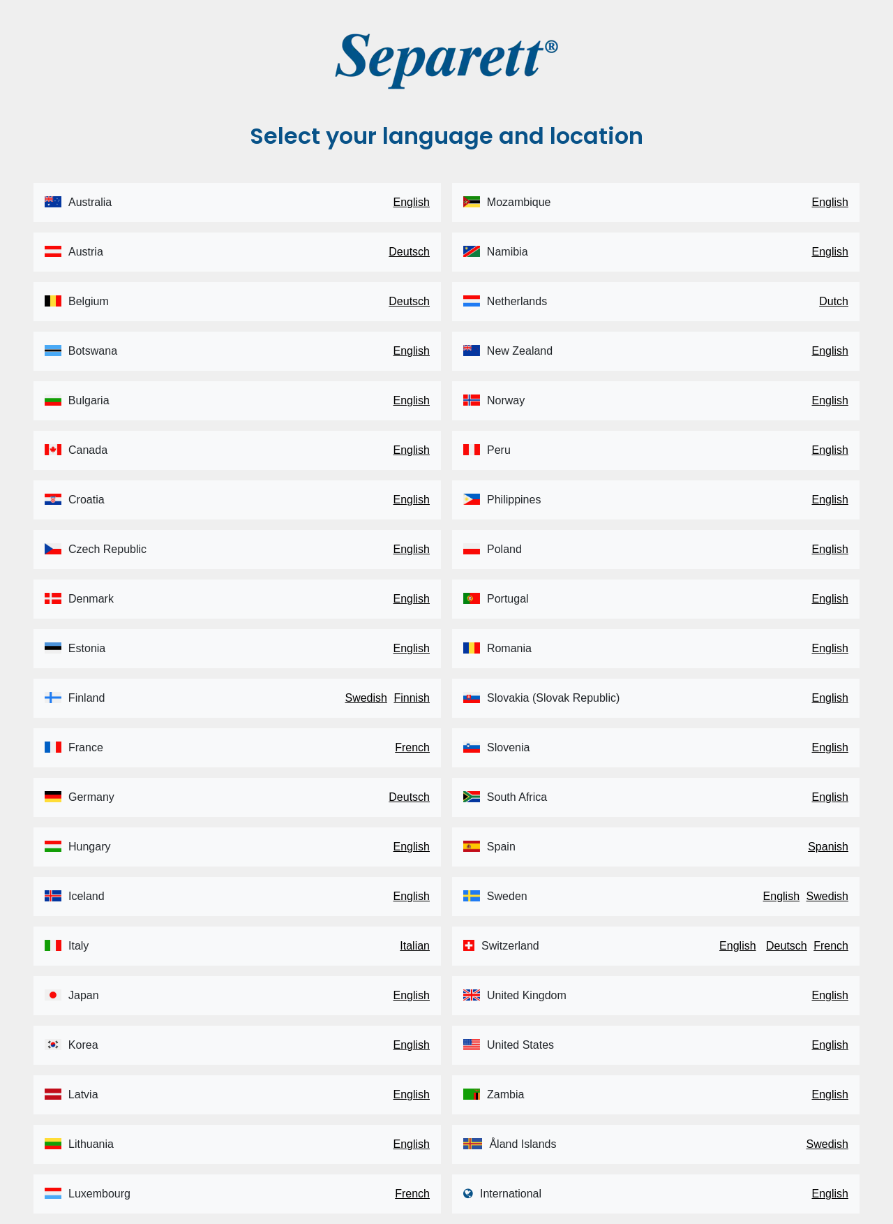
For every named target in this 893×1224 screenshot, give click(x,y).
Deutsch (409, 252)
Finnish (411, 698)
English (411, 202)
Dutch (833, 301)
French (412, 747)
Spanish (828, 847)
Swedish (366, 698)
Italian (415, 946)
